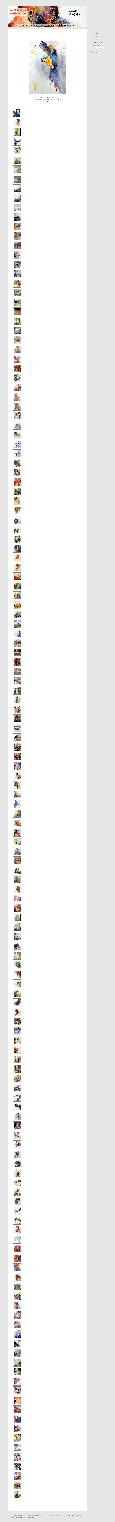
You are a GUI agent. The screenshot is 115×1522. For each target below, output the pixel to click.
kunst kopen (95, 45)
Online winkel (96, 42)
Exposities (95, 36)
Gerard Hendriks (97, 33)
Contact (94, 52)
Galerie (94, 39)
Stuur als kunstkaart (47, 104)
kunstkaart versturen (97, 48)
